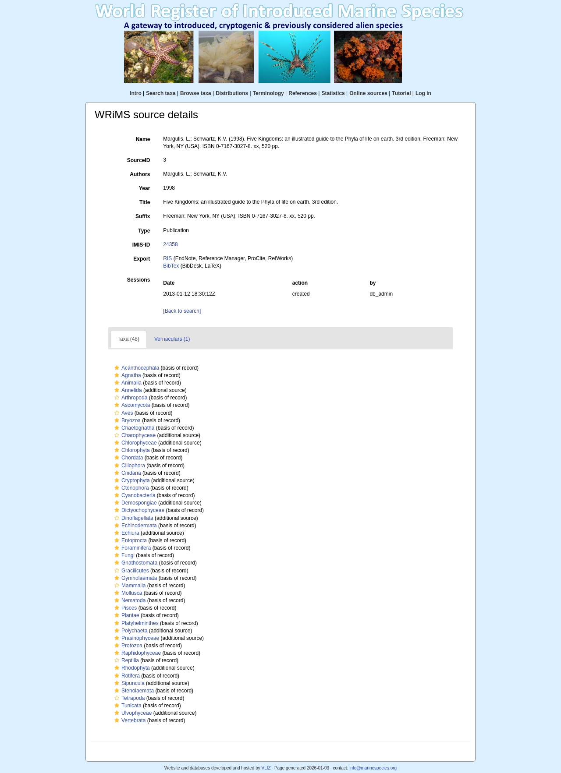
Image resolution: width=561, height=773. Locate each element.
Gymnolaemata (134, 578)
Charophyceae (134, 435)
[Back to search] (182, 311)
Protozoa (127, 645)
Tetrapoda (128, 698)
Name (143, 139)
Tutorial (401, 93)
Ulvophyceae (132, 713)
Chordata (127, 458)
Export (141, 259)
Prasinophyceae (135, 638)
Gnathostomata (134, 563)
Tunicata (127, 705)
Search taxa (160, 93)
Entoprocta (129, 540)
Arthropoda (129, 398)
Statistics (332, 93)
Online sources (368, 93)
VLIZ (265, 768)
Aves (122, 413)
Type (144, 231)
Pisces (124, 608)
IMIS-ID (141, 245)
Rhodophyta (131, 668)
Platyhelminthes (135, 623)
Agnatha (126, 375)
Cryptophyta (131, 480)
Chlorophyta (131, 450)
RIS (167, 258)
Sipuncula (128, 683)
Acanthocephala (135, 368)
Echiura (125, 533)
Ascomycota (131, 405)
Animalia (127, 383)
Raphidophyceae (136, 653)
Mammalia (129, 585)
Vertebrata (129, 720)
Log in (423, 93)
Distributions (232, 93)
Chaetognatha (133, 428)
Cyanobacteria (133, 495)
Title (144, 202)
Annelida (127, 390)
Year (144, 188)
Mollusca (127, 593)
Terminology (268, 93)
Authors (140, 174)
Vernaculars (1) (172, 339)
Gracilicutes (130, 571)
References (302, 93)
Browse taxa (195, 93)
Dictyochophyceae (138, 510)
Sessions (138, 280)
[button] (116, 368)
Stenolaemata (133, 691)
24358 (170, 244)
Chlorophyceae (134, 443)
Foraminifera (131, 548)
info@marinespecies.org (373, 768)
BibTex (171, 266)
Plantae (125, 615)
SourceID (138, 160)
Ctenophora (130, 488)
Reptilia (125, 660)
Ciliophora (128, 465)
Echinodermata (134, 525)
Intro (136, 93)
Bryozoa (126, 420)
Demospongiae (134, 503)
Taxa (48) (128, 339)
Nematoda (129, 600)
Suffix (142, 216)
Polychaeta (129, 631)
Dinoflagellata (132, 518)
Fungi (123, 555)
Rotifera (126, 676)
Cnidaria (126, 473)
